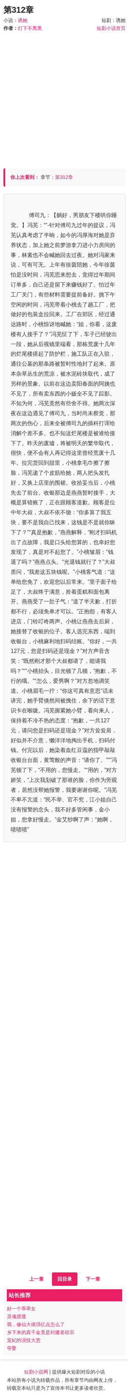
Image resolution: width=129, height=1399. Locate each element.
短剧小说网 (36, 1372)
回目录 (64, 1279)
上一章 (36, 1279)
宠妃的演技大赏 (24, 1340)
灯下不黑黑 (30, 28)
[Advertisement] (64, 96)
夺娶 (12, 1348)
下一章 (93, 1279)
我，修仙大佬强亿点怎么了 (36, 1324)
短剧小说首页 (111, 28)
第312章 (64, 177)
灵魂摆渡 (16, 1316)
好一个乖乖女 (21, 1308)
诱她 (23, 20)
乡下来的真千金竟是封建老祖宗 (40, 1332)
